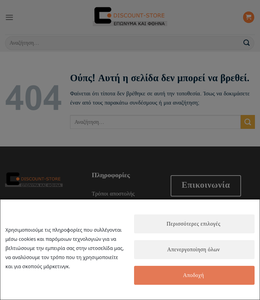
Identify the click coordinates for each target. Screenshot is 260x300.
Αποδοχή (193, 275)
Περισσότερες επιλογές (193, 224)
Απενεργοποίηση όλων (193, 249)
